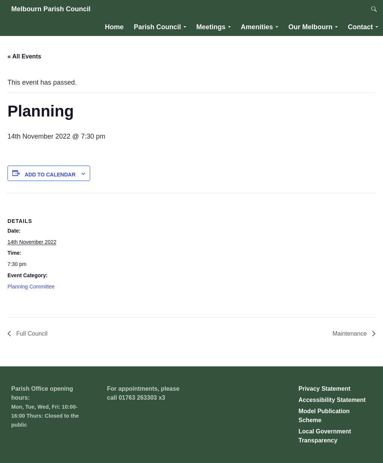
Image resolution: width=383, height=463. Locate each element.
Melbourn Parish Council (51, 9)
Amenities (257, 27)
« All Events (24, 56)
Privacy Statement (324, 388)
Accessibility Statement (332, 400)
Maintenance (350, 333)
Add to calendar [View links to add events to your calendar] (50, 175)
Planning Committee (31, 287)
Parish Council (157, 27)
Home (114, 27)
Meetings (211, 27)
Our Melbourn (310, 27)
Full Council (31, 333)
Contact (360, 27)
